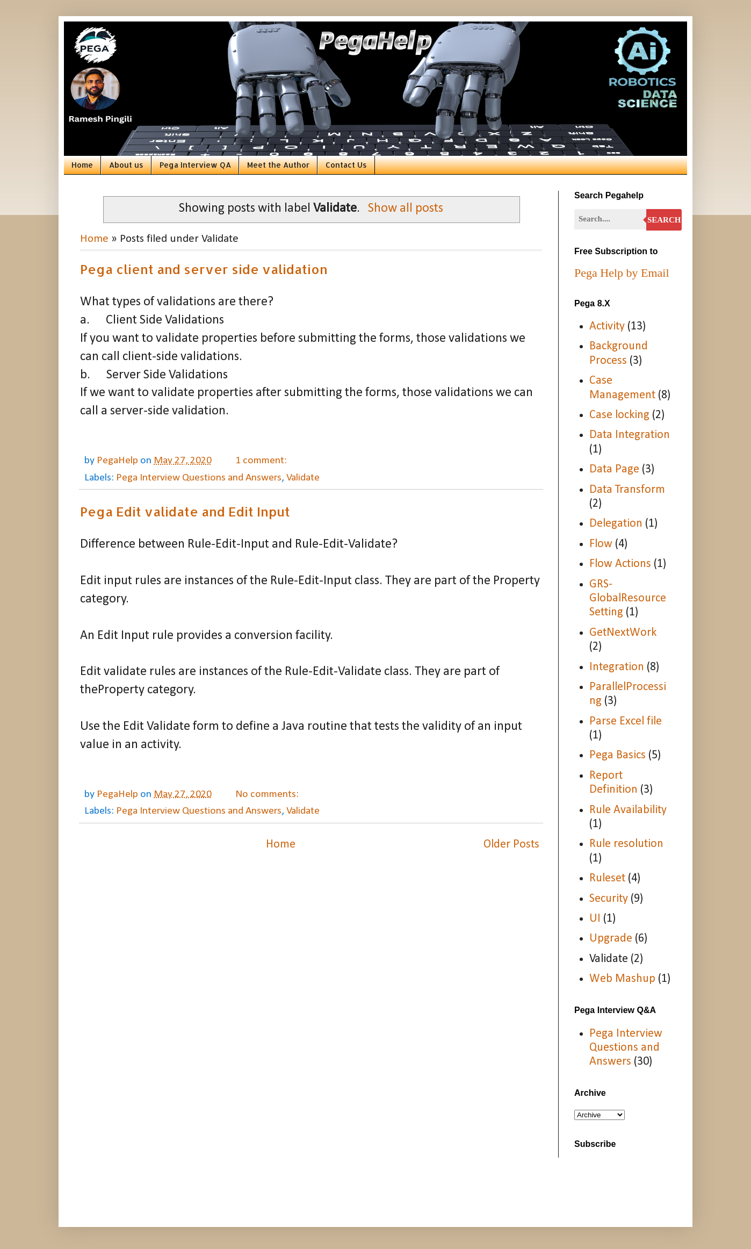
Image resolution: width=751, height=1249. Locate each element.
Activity (607, 326)
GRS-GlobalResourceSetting (627, 598)
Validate (303, 477)
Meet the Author (278, 164)
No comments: (268, 794)
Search (664, 220)
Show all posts (405, 208)
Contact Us (346, 164)
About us (126, 164)
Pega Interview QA (195, 164)
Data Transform (627, 490)
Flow (600, 544)
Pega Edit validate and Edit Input (185, 511)
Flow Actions (620, 564)
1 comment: (262, 460)
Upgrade (610, 938)
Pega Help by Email (621, 272)
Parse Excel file (625, 721)
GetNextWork (622, 633)
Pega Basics (617, 755)
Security (608, 899)
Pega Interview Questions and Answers (198, 477)
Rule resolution (626, 844)
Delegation (615, 524)
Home (82, 164)
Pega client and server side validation (204, 269)
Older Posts (511, 844)
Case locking (619, 415)
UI (595, 919)
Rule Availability (628, 810)
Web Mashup (622, 979)
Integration (616, 667)
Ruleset (607, 878)
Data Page (614, 469)
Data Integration (629, 435)
